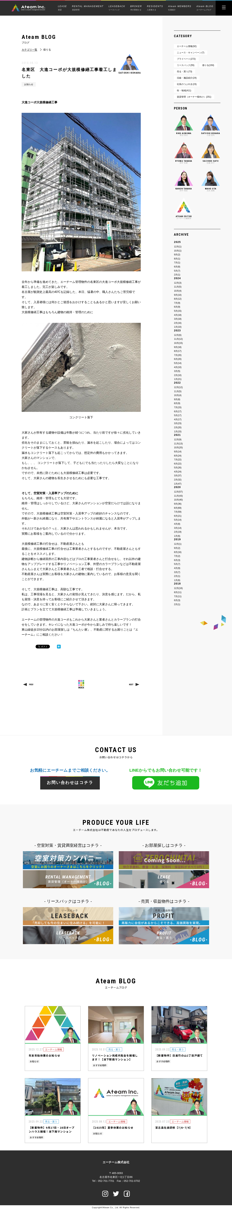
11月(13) (178, 443)
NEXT (131, 685)
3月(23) (177, 423)
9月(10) (177, 295)
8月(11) (177, 592)
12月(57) (178, 491)
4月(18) (177, 315)
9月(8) (177, 399)
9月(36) (177, 504)
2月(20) (177, 427)
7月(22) (177, 459)
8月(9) (177, 403)
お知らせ (28, 84)
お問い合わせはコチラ (70, 782)
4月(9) (177, 568)
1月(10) (177, 327)
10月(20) (178, 447)
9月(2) (177, 254)
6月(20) (177, 359)
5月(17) (177, 415)
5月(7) (177, 270)
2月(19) (177, 532)
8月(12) (177, 299)
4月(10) (177, 367)
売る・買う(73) (184, 71)
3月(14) (177, 528)
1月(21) (177, 379)
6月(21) (177, 516)
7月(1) (177, 262)
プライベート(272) (186, 59)
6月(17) (177, 411)
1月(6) (177, 536)
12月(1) (177, 246)
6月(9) (177, 307)
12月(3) (177, 283)
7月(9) (177, 303)
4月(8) (177, 524)
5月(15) (177, 311)
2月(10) (177, 375)
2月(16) (177, 323)
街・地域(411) (184, 90)
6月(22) (177, 463)
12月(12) (178, 387)
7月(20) (177, 355)
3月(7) (177, 572)
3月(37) (177, 475)
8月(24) (177, 455)
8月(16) (177, 552)
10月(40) (178, 499)
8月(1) (177, 258)
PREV (31, 685)
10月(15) (178, 343)
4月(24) (177, 471)
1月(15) (177, 431)
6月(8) (177, 266)
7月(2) (177, 556)
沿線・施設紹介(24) (186, 78)
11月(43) (178, 496)
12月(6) (177, 335)
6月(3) (177, 560)
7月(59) (177, 512)
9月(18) (177, 347)
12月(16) (178, 588)
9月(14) (177, 451)
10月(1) (177, 250)
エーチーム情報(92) (186, 46)
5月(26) (177, 467)
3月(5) (177, 371)
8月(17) (177, 351)
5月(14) (177, 363)
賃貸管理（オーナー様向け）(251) (194, 97)
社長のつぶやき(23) (186, 84)
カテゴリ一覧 (29, 49)
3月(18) (177, 319)
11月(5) (177, 286)
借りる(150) (208, 65)
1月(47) (177, 483)
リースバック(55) (185, 65)
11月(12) (178, 339)
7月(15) (177, 407)
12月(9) (177, 439)
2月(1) (177, 274)
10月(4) (177, 291)
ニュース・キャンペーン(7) (190, 52)
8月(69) (177, 508)
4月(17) (177, 419)
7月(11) (177, 596)
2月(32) (177, 479)
